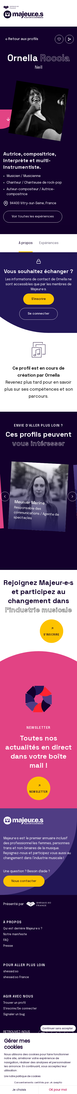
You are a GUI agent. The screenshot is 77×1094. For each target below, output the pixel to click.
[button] (4, 496)
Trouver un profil (14, 1002)
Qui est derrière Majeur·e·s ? (22, 928)
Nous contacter (23, 881)
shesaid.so (10, 971)
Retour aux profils (21, 39)
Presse (8, 945)
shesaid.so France (16, 977)
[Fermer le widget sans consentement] (58, 1028)
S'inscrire (38, 299)
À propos (26, 243)
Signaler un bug (14, 1014)
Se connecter (38, 313)
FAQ (5, 940)
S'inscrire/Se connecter (20, 1008)
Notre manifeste (15, 934)
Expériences (49, 243)
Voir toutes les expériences (33, 216)
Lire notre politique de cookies (22, 1076)
